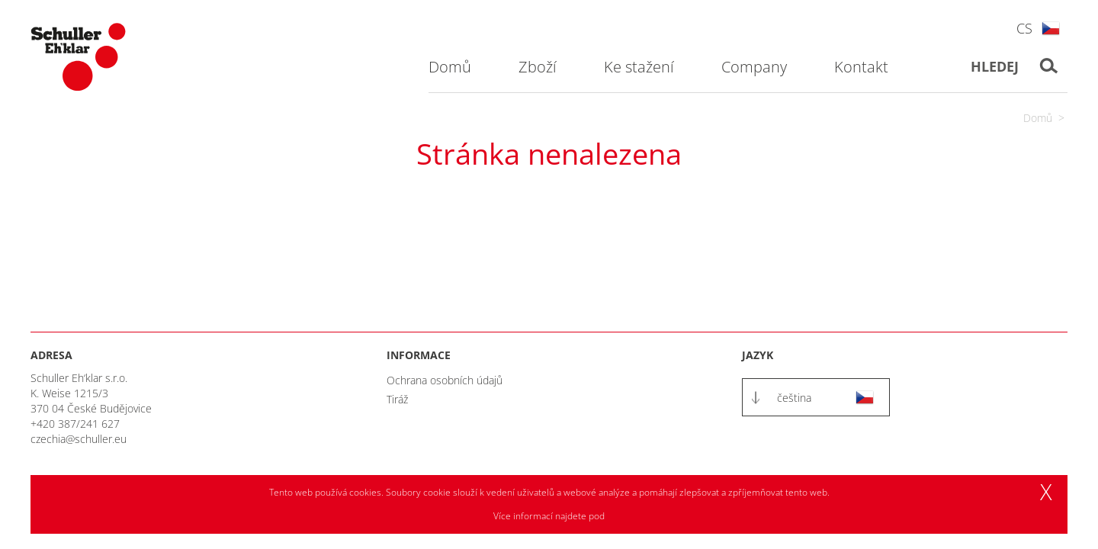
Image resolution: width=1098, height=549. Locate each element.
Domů (1037, 118)
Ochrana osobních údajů (444, 380)
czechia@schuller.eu (78, 439)
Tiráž (397, 399)
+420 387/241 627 (75, 423)
